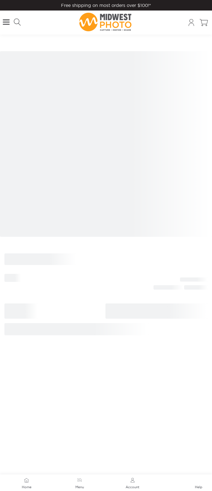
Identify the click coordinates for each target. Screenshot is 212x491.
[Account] (191, 22)
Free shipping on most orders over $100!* (106, 5)
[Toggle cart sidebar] (204, 22)
